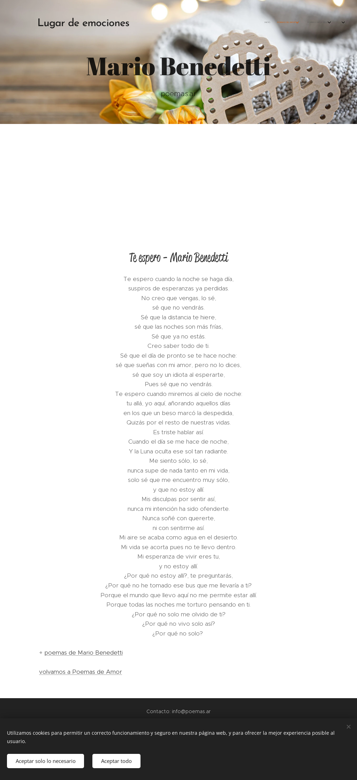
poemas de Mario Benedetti (83, 652)
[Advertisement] (178, 176)
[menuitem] (270, 22)
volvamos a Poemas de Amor (80, 672)
